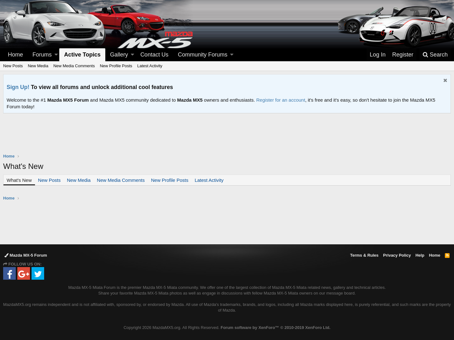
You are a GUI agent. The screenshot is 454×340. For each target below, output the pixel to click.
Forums (42, 54)
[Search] (435, 54)
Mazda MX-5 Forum (25, 255)
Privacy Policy (397, 255)
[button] (56, 54)
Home (15, 54)
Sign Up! (18, 87)
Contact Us (154, 54)
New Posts (13, 65)
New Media (38, 65)
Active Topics (82, 54)
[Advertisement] (227, 130)
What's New (19, 180)
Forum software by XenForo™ (275, 327)
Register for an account (280, 100)
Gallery (119, 54)
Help (420, 255)
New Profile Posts (116, 65)
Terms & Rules (364, 255)
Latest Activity (149, 65)
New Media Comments (74, 65)
